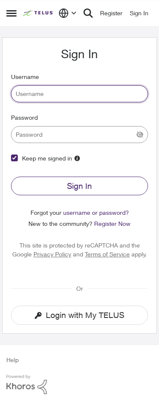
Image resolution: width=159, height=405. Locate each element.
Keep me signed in (47, 158)
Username (25, 76)
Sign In (79, 186)
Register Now (112, 223)
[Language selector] (67, 13)
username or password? (96, 212)
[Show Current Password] (140, 134)
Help (12, 359)
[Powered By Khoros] (79, 384)
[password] (79, 134)
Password (24, 117)
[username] (79, 93)
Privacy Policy (52, 254)
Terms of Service (107, 254)
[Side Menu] (11, 13)
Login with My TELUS (79, 315)
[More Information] (77, 158)
